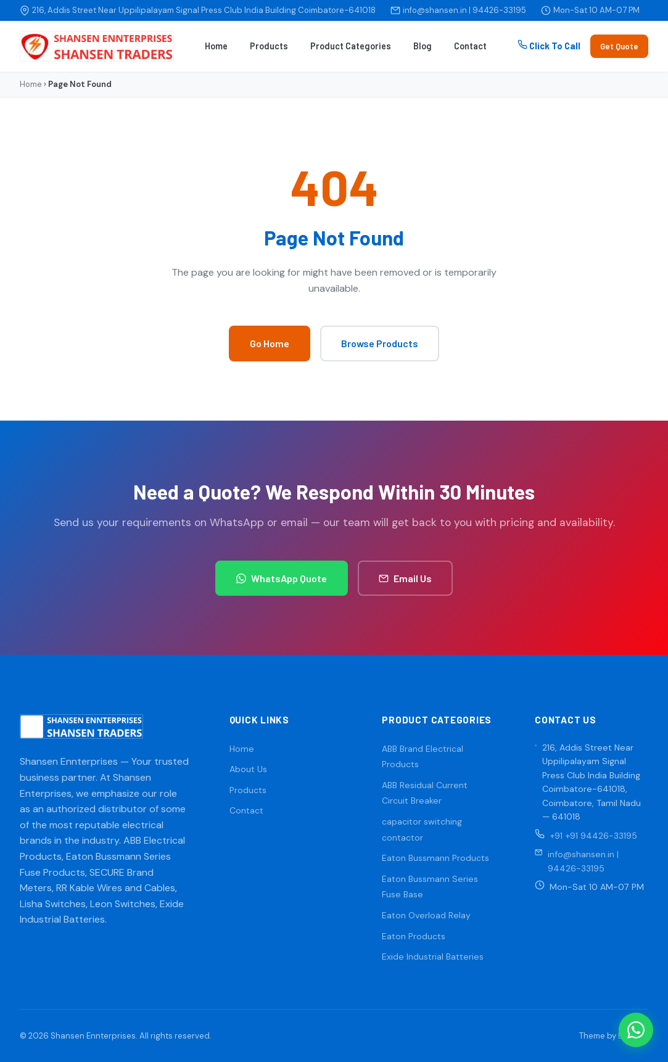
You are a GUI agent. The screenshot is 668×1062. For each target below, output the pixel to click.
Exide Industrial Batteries (433, 956)
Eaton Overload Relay (426, 915)
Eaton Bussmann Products (435, 857)
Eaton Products (413, 936)
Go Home (269, 343)
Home (216, 46)
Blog (422, 46)
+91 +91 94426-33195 (593, 835)
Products (269, 46)
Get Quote (619, 46)
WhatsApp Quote (281, 578)
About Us (248, 769)
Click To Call (548, 45)
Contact (470, 46)
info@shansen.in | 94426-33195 (464, 10)
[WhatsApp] (636, 1030)
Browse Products (379, 343)
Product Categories (350, 46)
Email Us (405, 578)
